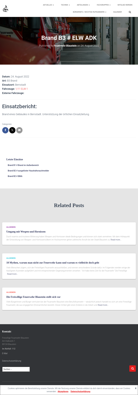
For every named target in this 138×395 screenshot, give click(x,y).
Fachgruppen (104, 5)
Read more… (116, 240)
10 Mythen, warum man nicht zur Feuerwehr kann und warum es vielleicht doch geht (52, 262)
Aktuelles (48, 5)
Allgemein (11, 227)
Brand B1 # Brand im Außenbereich (23, 165)
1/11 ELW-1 (21, 88)
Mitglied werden (125, 5)
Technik (65, 5)
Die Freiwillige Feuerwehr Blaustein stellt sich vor (33, 297)
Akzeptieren (63, 391)
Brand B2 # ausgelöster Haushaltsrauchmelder (28, 171)
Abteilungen (83, 5)
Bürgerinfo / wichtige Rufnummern (89, 12)
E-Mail (4, 353)
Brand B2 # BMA (15, 176)
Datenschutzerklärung (11, 361)
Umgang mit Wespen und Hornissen (26, 231)
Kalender (117, 12)
